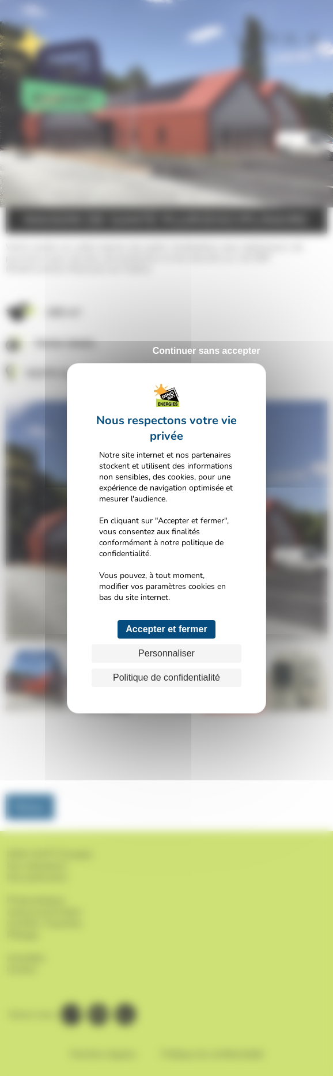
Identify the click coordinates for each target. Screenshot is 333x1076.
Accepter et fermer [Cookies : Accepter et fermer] (166, 629)
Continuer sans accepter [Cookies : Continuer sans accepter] (206, 351)
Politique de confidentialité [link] (166, 677)
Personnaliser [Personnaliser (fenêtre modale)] (166, 653)
